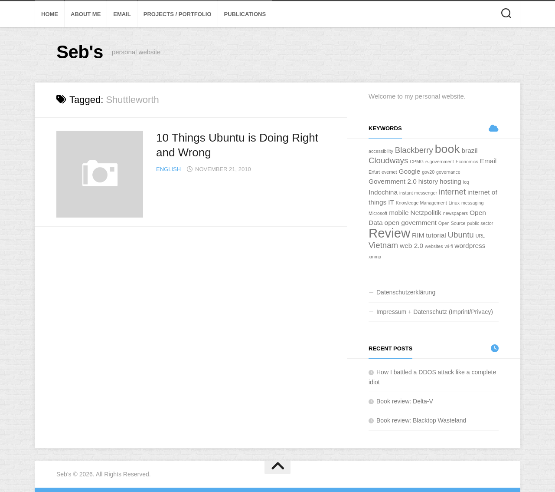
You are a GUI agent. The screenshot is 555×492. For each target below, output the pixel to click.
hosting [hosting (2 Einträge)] (450, 181)
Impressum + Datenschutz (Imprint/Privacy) (434, 311)
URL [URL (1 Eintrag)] (480, 235)
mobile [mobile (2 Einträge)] (399, 212)
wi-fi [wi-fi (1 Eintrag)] (448, 246)
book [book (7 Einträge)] (447, 148)
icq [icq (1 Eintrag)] (466, 182)
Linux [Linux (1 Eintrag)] (454, 202)
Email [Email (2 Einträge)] (488, 161)
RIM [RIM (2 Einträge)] (418, 235)
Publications (245, 14)
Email (122, 14)
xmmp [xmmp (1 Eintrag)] (375, 256)
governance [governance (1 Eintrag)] (448, 172)
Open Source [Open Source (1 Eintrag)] (452, 223)
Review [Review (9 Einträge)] (389, 233)
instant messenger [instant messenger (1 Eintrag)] (418, 192)
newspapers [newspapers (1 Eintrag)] (455, 213)
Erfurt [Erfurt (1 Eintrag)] (374, 172)
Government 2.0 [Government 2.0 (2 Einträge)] (393, 181)
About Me (86, 14)
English (168, 169)
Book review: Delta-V (404, 401)
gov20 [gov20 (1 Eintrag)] (428, 172)
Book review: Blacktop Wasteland (421, 420)
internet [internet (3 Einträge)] (452, 191)
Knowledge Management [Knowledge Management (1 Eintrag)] (421, 202)
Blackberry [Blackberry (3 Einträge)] (414, 150)
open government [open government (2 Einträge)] (411, 222)
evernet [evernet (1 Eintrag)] (389, 172)
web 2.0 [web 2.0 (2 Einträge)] (411, 245)
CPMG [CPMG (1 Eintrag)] (417, 161)
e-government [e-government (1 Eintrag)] (439, 161)
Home (49, 14)
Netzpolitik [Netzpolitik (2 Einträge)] (426, 212)
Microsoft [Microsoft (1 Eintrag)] (378, 213)
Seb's (79, 52)
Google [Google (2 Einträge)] (409, 171)
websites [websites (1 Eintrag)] (434, 246)
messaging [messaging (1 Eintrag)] (472, 202)
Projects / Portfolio (178, 14)
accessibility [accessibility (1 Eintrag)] (381, 151)
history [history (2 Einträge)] (428, 181)
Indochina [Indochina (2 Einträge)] (383, 192)
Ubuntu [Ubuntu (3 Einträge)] (461, 234)
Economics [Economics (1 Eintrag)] (467, 161)
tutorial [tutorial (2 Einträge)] (436, 235)
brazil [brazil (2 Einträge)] (469, 150)
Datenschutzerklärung (405, 292)
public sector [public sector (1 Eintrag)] (480, 223)
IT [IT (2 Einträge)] (391, 202)
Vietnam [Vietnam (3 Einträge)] (383, 245)
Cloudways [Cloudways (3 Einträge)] (388, 160)
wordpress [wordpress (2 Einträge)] (469, 245)
